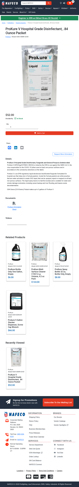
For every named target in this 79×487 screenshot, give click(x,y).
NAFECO (20, 440)
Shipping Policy (34, 417)
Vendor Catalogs (59, 421)
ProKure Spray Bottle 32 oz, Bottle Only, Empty (63, 271)
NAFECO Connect (35, 464)
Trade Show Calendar (36, 437)
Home (3, 23)
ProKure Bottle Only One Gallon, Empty (15, 271)
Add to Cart (39, 133)
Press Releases (34, 433)
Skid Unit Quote (34, 449)
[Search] (48, 3)
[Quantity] (22, 127)
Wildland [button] (64, 8)
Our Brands (58, 417)
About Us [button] (23, 12)
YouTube (60, 452)
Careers (59, 471)
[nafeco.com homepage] (10, 3)
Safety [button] (40, 8)
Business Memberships (37, 429)
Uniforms (73, 8)
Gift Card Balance (35, 460)
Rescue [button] (48, 8)
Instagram (60, 449)
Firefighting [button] (18, 8)
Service (15, 12)
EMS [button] (33, 8)
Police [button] (27, 8)
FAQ (30, 425)
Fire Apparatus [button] (7, 8)
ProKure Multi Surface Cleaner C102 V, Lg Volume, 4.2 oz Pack (38, 274)
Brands (9, 12)
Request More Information (63, 154)
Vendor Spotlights (61, 425)
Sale (3, 12)
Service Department (36, 445)
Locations (20, 471)
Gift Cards (32, 12)
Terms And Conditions (46, 471)
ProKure (8, 37)
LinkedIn (60, 456)
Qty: (7, 124)
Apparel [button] (56, 8)
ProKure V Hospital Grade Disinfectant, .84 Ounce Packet (15, 378)
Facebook (60, 445)
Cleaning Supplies (21, 23)
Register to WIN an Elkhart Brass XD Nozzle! (39, 18)
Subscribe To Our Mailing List (58, 402)
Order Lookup (34, 456)
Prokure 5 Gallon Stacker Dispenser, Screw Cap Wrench (15, 323)
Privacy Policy (31, 471)
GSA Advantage (36, 452)
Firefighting (10, 23)
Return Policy (33, 421)
